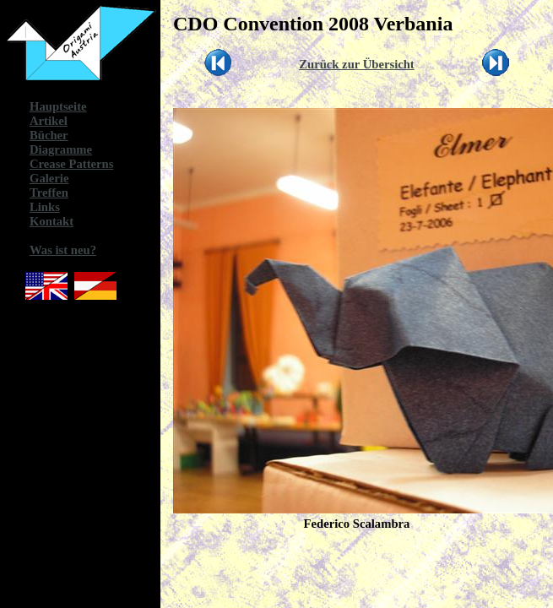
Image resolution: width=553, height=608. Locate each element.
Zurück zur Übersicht (357, 64)
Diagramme (61, 149)
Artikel (49, 121)
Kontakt (51, 221)
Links (45, 207)
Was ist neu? (63, 250)
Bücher (49, 135)
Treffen (49, 192)
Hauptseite (58, 106)
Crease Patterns (71, 164)
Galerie (49, 178)
